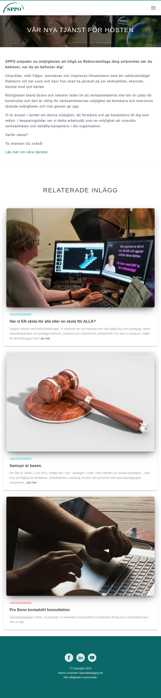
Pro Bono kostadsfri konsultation (40, 610)
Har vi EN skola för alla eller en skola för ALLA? (53, 321)
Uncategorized (20, 314)
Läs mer (44, 338)
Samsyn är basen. (26, 466)
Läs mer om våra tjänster (26, 152)
